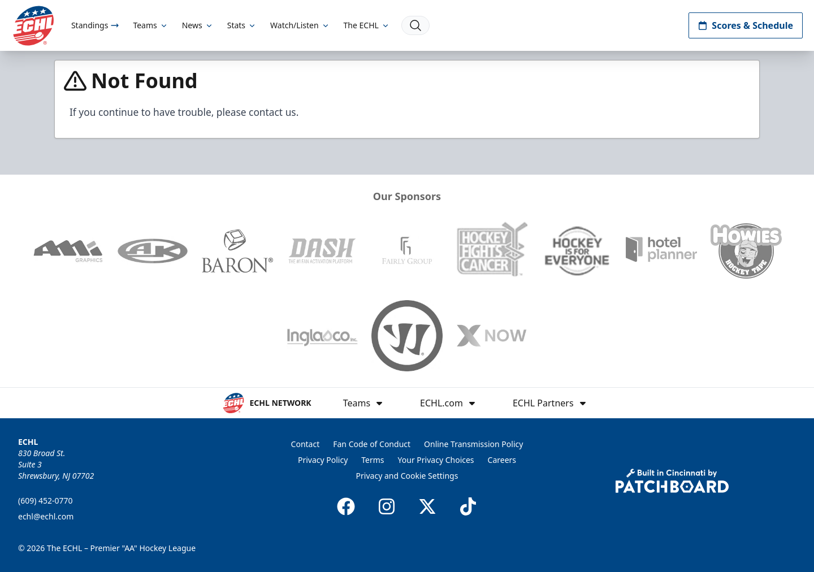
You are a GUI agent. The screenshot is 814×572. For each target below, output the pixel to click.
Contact (305, 444)
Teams (150, 25)
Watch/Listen (300, 25)
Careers (502, 459)
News (198, 25)
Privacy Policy (323, 459)
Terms (372, 459)
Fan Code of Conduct (371, 444)
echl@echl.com (45, 516)
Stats (242, 25)
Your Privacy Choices (436, 459)
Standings (95, 25)
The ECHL (367, 25)
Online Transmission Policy (473, 444)
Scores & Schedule (745, 25)
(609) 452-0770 (45, 500)
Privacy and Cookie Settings (407, 475)
